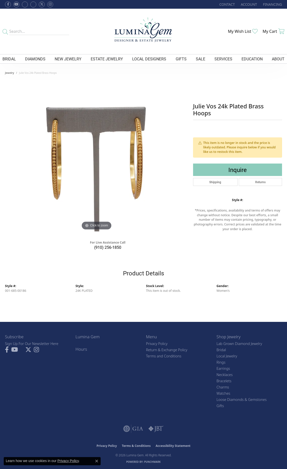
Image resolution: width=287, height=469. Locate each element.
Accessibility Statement (173, 446)
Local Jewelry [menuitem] (226, 356)
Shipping (215, 182)
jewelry (9, 73)
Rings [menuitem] (220, 362)
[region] (96, 156)
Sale (200, 58)
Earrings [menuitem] (223, 368)
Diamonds (35, 58)
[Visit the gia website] (133, 429)
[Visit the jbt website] (156, 429)
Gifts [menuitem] (220, 405)
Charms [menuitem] (222, 387)
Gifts (181, 58)
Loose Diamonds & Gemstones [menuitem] (241, 399)
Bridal (9, 58)
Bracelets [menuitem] (223, 381)
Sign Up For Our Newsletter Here (31, 343)
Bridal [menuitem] (221, 349)
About (278, 58)
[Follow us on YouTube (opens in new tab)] (16, 4)
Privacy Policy (157, 343)
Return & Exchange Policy (166, 349)
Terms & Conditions (136, 446)
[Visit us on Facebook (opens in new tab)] (25, 4)
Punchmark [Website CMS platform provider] (152, 462)
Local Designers (149, 58)
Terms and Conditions (163, 356)
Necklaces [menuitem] (224, 374)
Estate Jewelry (107, 58)
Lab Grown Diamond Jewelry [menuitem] (239, 343)
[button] (248, 4)
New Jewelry (68, 58)
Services (223, 58)
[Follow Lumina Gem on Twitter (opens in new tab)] (42, 4)
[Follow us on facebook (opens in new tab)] (8, 4)
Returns (260, 182)
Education (252, 58)
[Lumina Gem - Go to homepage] (143, 31)
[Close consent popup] (96, 461)
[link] (226, 4)
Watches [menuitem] (223, 393)
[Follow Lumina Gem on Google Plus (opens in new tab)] (33, 4)
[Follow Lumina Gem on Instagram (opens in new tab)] (50, 4)
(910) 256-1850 (107, 247)
